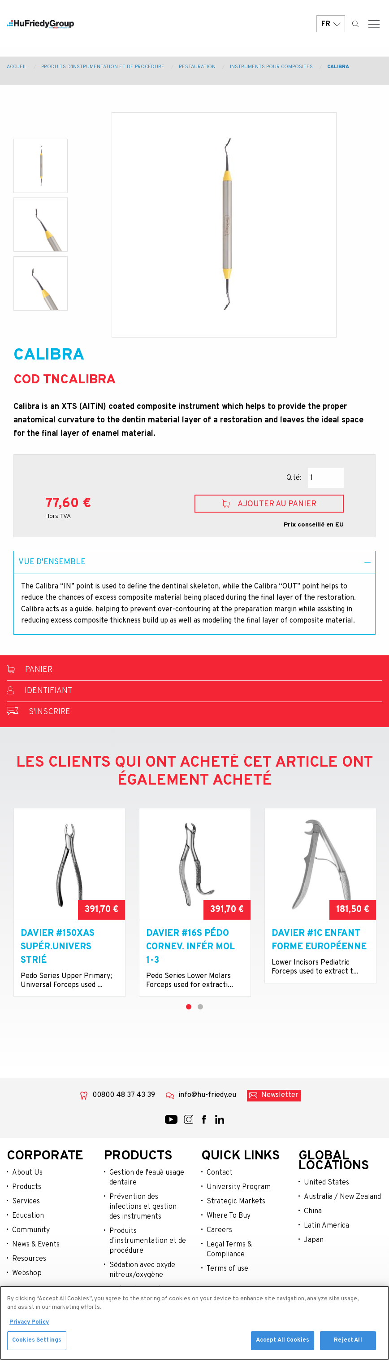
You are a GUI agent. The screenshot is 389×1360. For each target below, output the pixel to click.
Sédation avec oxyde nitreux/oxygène (142, 1270)
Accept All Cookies (282, 1344)
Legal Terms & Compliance (229, 1249)
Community (31, 1230)
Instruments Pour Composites (271, 67)
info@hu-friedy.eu (207, 1095)
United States (326, 1182)
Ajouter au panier (269, 504)
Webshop (27, 1273)
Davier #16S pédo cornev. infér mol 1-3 (190, 947)
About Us (27, 1172)
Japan (314, 1240)
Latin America (326, 1225)
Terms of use (227, 1268)
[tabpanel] (69, 902)
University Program (239, 1187)
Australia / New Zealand (342, 1197)
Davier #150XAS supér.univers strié (58, 947)
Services (26, 1201)
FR (330, 28)
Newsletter (279, 1095)
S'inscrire (38, 712)
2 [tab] (200, 1006)
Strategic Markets (236, 1201)
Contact (220, 1172)
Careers (219, 1230)
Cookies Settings (36, 1344)
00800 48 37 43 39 (123, 1095)
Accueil (17, 67)
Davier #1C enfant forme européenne (319, 940)
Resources (29, 1259)
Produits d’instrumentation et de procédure (102, 67)
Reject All (348, 1344)
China (313, 1211)
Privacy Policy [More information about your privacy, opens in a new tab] (29, 1326)
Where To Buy (229, 1215)
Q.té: (294, 478)
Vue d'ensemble (52, 562)
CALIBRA (338, 67)
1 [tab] (188, 1006)
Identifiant (39, 691)
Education (28, 1215)
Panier (29, 670)
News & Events (36, 1244)
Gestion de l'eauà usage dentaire (146, 1177)
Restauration (197, 67)
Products (26, 1187)
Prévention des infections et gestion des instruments (143, 1207)
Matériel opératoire (141, 1289)
